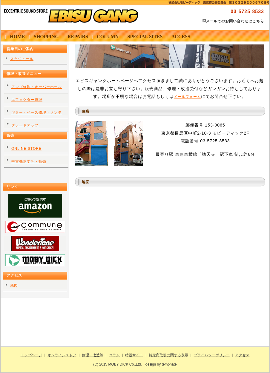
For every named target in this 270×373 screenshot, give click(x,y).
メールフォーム (187, 97)
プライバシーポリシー (212, 355)
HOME (17, 36)
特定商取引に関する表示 (168, 355)
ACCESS (180, 36)
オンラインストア (61, 355)
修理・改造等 (92, 355)
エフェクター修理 (26, 100)
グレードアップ (25, 125)
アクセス (242, 355)
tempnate (169, 364)
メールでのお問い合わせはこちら (235, 21)
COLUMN (108, 36)
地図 (14, 285)
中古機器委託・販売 (28, 161)
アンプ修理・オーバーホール (36, 87)
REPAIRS (78, 36)
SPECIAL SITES (145, 36)
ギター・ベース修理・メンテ (36, 112)
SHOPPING (46, 36)
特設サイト (134, 355)
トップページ (31, 355)
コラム (114, 355)
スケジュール (21, 59)
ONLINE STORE (26, 149)
